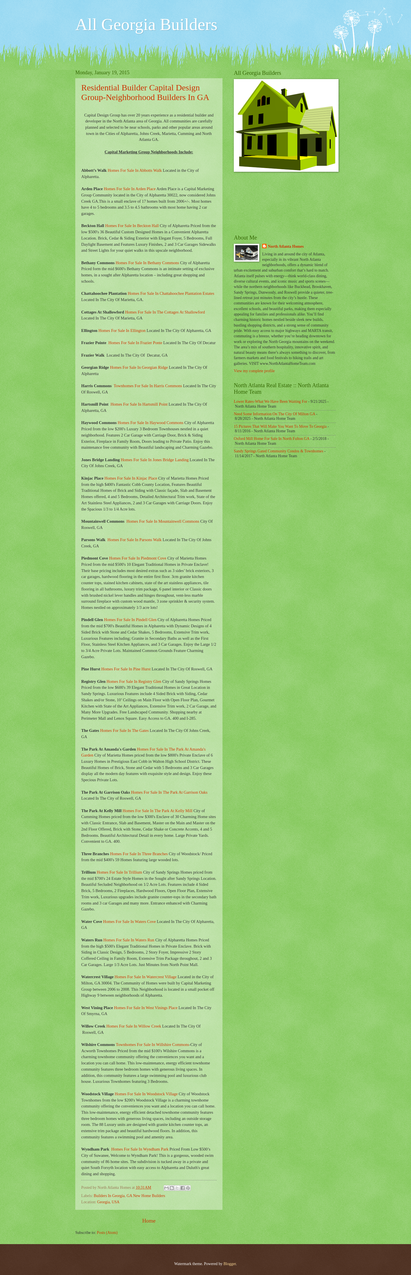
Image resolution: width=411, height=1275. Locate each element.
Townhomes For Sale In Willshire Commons (152, 1044)
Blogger (229, 1264)
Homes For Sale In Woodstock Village (146, 1094)
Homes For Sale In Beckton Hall (132, 225)
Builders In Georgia (109, 1196)
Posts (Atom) (107, 1232)
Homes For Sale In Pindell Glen (130, 619)
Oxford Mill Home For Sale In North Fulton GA (271, 439)
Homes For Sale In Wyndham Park (139, 1149)
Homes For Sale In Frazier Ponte (135, 342)
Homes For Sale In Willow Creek (133, 1026)
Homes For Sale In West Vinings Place (146, 1007)
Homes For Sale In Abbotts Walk (135, 170)
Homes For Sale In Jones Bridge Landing (155, 460)
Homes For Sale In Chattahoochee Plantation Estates (171, 293)
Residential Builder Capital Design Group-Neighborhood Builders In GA (145, 92)
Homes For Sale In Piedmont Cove (137, 558)
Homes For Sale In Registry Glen (133, 681)
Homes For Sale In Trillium (119, 872)
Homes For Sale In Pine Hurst (126, 669)
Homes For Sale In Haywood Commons (150, 422)
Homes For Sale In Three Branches (139, 854)
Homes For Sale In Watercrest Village (146, 977)
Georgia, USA (108, 1202)
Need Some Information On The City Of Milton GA (274, 414)
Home (148, 1221)
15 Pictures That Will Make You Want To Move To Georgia (280, 426)
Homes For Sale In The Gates (124, 730)
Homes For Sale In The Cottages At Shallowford (165, 312)
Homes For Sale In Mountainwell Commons (163, 521)
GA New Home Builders (146, 1196)
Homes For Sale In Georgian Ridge (139, 367)
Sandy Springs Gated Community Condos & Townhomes (278, 451)
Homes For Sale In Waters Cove (129, 921)
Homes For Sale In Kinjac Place (130, 478)
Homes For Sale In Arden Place (130, 189)
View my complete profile (254, 371)
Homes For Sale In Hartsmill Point (139, 404)
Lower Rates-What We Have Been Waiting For (270, 401)
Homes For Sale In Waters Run (128, 940)
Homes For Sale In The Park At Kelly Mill (157, 810)
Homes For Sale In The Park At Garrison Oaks (169, 792)
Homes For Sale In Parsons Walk (135, 539)
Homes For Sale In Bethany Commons (147, 262)
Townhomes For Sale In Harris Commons (147, 386)
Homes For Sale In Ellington (122, 330)
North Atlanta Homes (285, 246)
